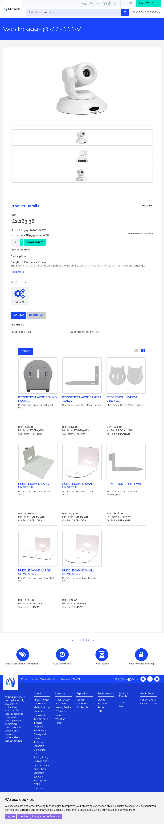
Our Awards (40, 715)
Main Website (148, 3)
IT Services (60, 711)
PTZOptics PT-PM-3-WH (124, 484)
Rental (58, 723)
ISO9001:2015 (41, 719)
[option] (82, 137)
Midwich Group (42, 707)
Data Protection (41, 765)
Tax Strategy (40, 730)
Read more (17, 271)
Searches (109, 3)
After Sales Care (148, 703)
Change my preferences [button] (46, 816)
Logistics (59, 715)
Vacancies (39, 711)
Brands (101, 699)
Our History (40, 703)
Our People (82, 707)
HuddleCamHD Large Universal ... (34, 485)
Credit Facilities (63, 699)
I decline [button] (23, 816)
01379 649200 (90, 3)
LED (100, 711)
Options (25, 351)
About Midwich (41, 699)
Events (122, 706)
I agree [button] (10, 816)
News (122, 702)
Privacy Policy (41, 757)
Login (128, 3)
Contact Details (148, 699)
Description (36, 315)
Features (18, 315)
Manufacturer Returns (140, 233)
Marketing (60, 719)
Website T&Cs (41, 761)
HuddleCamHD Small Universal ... (78, 485)
